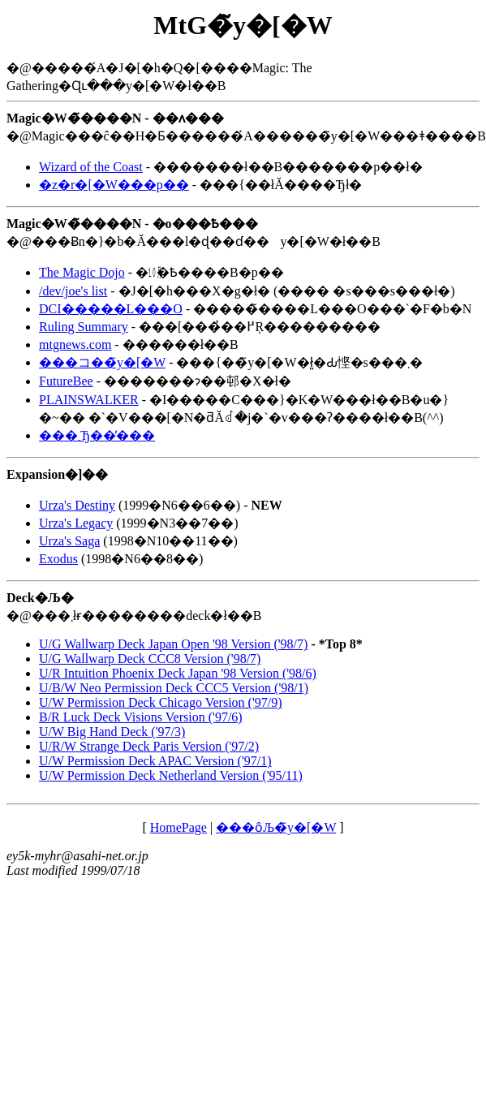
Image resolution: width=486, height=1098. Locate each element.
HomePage (178, 827)
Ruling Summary (83, 327)
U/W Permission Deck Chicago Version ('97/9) (160, 702)
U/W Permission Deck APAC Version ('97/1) (155, 761)
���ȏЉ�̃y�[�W (276, 827)
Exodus (58, 559)
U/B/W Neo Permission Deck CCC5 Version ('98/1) (173, 688)
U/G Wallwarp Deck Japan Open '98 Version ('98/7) (173, 644)
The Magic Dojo (82, 272)
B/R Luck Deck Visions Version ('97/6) (141, 717)
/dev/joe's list (73, 291)
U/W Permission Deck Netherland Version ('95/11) (171, 775)
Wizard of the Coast (91, 167)
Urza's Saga (69, 541)
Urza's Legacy (76, 523)
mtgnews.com (75, 344)
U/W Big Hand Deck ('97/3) (112, 731)
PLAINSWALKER (89, 400)
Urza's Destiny (77, 505)
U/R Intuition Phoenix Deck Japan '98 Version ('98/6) (177, 673)
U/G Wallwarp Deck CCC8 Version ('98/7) (149, 658)
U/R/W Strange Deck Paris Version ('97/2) (149, 746)
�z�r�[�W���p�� (114, 185)
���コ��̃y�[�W (102, 362)
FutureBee (66, 381)
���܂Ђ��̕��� (97, 435)
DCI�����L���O (111, 309)
